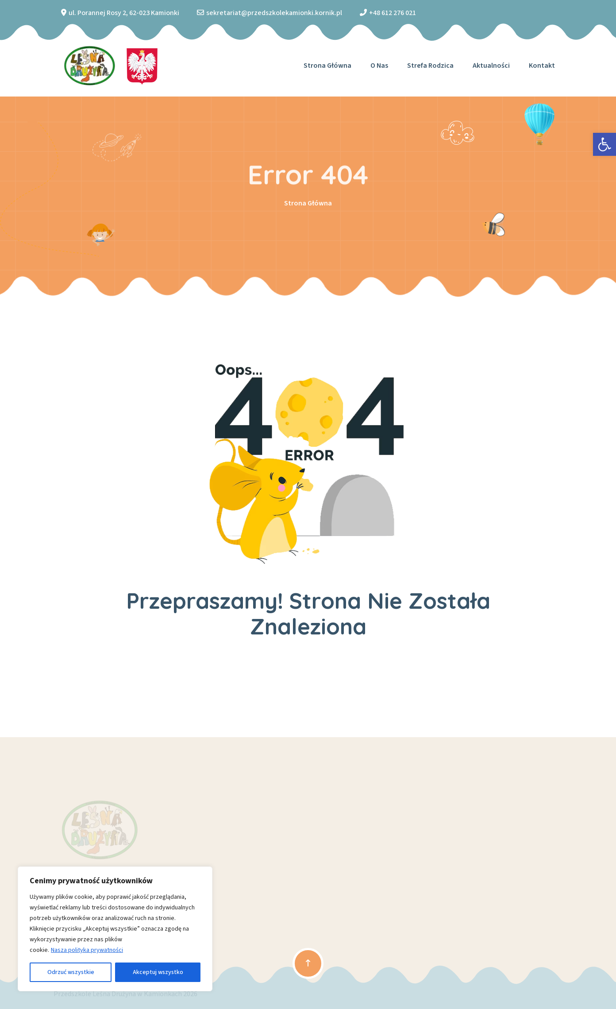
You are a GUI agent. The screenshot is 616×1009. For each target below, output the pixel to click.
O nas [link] (379, 65)
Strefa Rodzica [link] (430, 65)
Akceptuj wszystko (158, 972)
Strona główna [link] (327, 65)
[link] (604, 144)
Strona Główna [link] (308, 203)
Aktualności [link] (491, 65)
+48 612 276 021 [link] (392, 13)
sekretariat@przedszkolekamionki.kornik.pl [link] (274, 13)
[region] (115, 928)
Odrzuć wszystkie (70, 972)
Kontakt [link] (542, 65)
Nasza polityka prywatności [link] (87, 950)
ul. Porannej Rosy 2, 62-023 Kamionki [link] (124, 13)
